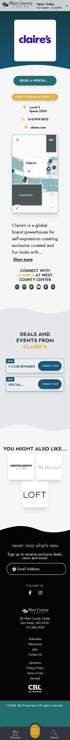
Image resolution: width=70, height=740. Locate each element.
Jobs (35, 649)
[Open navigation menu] (35, 731)
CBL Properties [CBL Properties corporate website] (26, 705)
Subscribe (35, 639)
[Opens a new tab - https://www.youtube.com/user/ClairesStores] (39, 287)
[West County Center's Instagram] (41, 592)
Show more (23, 259)
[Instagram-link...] (21, 467)
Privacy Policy (35, 668)
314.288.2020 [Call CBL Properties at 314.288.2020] (35, 627)
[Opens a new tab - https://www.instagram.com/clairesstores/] (17, 287)
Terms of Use (35, 673)
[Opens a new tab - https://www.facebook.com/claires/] (46, 287)
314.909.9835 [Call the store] (38, 119)
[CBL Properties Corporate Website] (35, 688)
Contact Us (35, 654)
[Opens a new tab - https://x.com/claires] (53, 287)
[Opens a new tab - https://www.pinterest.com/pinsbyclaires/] (24, 287)
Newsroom (35, 644)
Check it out (50, 366)
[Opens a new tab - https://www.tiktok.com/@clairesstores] (31, 287)
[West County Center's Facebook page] (31, 592)
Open (35, 97)
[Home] (18, 5)
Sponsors (35, 663)
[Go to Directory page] (15, 734)
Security (35, 678)
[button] (52, 5)
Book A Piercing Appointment (38, 80)
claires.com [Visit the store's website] (38, 127)
